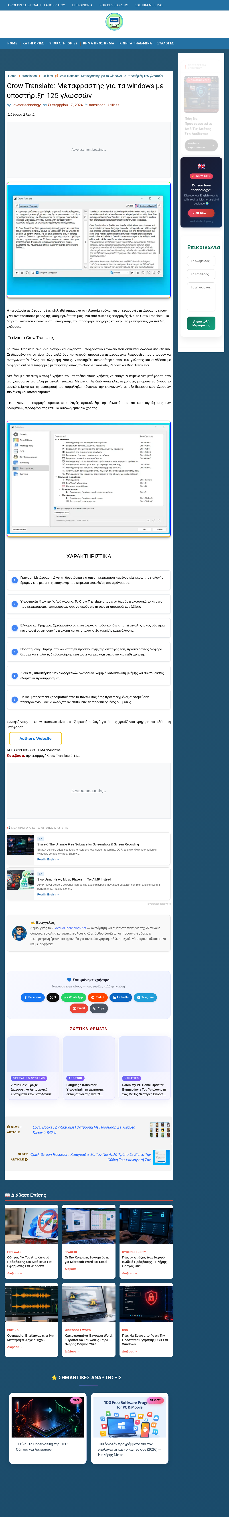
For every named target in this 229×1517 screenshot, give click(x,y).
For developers (114, 5)
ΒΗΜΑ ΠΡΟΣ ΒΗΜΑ (98, 43)
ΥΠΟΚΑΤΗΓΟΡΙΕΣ (63, 43)
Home (12, 43)
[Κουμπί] (35, 738)
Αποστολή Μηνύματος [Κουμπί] (201, 323)
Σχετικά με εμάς (149, 5)
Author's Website (35, 739)
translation (97, 105)
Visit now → (201, 213)
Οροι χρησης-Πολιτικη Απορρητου (36, 5)
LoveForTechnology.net (69, 928)
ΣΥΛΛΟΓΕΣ (165, 43)
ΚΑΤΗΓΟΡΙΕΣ (33, 43)
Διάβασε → (15, 1273)
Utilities (113, 105)
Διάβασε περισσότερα (201, 142)
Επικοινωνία (82, 5)
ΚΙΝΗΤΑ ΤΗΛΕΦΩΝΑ (136, 43)
